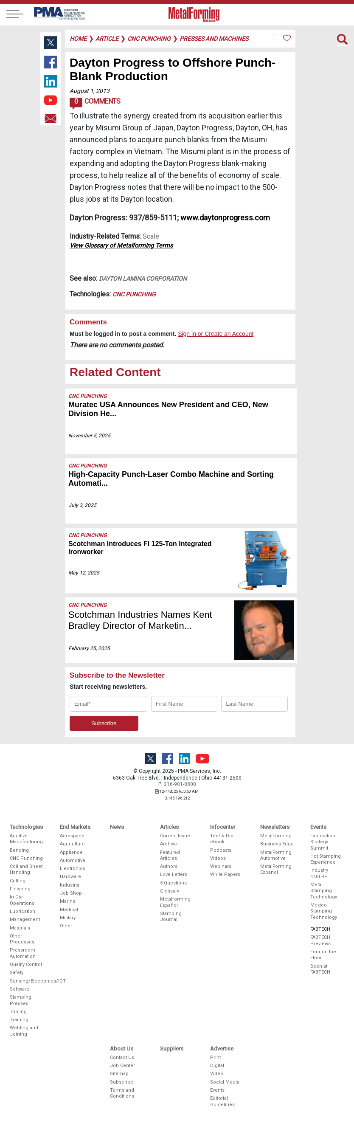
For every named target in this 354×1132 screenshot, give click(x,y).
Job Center (122, 1065)
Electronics (72, 868)
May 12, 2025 (83, 573)
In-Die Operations (22, 900)
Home (78, 38)
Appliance (71, 852)
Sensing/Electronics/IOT (27, 981)
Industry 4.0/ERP (319, 873)
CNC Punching (134, 294)
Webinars (220, 866)
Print (215, 1057)
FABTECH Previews (320, 940)
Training (19, 1019)
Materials (20, 928)
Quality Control (26, 964)
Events (217, 1090)
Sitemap (119, 1073)
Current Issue (175, 836)
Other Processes (22, 939)
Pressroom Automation (23, 953)
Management (25, 919)
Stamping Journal (171, 916)
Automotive (72, 860)
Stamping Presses (20, 1000)
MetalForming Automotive (276, 855)
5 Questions (173, 883)
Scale (151, 236)
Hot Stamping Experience (325, 859)
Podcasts (220, 850)
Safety (16, 972)
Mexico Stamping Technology (323, 911)
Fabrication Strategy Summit (322, 842)
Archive (168, 844)
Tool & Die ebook (221, 839)
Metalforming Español (175, 902)
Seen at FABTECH (320, 969)
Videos (218, 858)
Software (19, 989)
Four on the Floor (323, 954)
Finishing (20, 889)
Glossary (169, 891)
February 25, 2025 (89, 648)
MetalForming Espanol (276, 869)
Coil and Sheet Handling (26, 869)
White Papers (225, 874)
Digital (217, 1065)
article (107, 38)
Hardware (70, 876)
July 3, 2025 (82, 505)
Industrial (70, 885)
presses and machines (214, 38)
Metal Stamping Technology (323, 891)
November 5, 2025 (89, 436)
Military (68, 918)
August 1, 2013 (90, 90)
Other (66, 926)
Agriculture (72, 844)
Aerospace (72, 836)
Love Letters (173, 874)
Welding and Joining (24, 1030)
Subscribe (121, 1082)
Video (216, 1073)
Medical (69, 909)
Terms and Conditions (122, 1093)
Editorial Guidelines (222, 1101)
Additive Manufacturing (26, 839)
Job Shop (71, 893)
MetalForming (276, 836)
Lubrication (22, 911)
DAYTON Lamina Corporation (143, 278)
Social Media (224, 1082)
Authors (168, 866)
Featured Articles (170, 855)
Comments (95, 103)
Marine (68, 901)
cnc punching (149, 38)
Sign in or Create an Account (215, 333)
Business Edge (277, 844)
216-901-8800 (180, 784)
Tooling (18, 1011)
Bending (19, 850)
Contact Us (122, 1057)
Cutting (17, 881)
